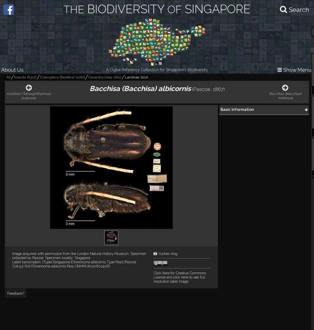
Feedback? (15, 293)
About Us (12, 70)
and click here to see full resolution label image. (180, 277)
